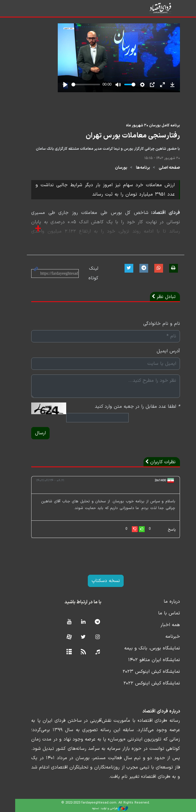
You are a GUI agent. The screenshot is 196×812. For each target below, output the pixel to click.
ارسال (32, 433)
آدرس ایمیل (160, 351)
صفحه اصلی (161, 168)
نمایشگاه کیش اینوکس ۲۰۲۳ (143, 671)
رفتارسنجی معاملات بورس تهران (125, 135)
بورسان (113, 168)
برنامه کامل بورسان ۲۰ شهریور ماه (145, 125)
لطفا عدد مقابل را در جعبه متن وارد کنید (129, 406)
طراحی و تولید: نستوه (102, 808)
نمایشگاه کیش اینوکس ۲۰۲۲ (144, 683)
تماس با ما (161, 613)
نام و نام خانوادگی (154, 323)
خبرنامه (165, 636)
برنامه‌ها (135, 168)
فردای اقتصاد (157, 8)
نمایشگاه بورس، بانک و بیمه (144, 648)
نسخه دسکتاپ (98, 580)
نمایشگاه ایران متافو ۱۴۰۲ (146, 659)
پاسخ (164, 530)
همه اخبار (162, 624)
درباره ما (164, 601)
